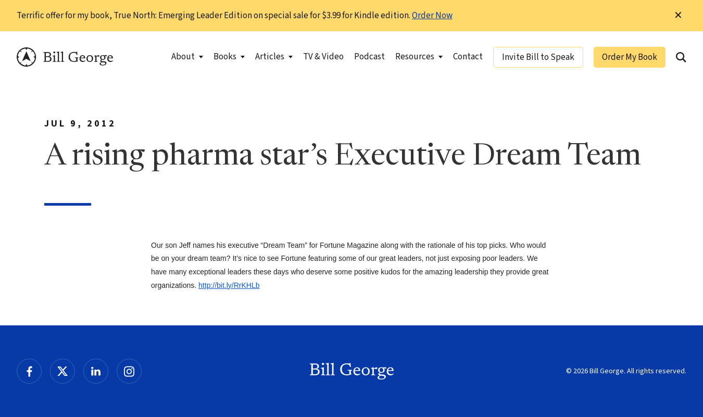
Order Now (432, 15)
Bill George (65, 57)
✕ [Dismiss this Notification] (678, 15)
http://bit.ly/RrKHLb (229, 285)
